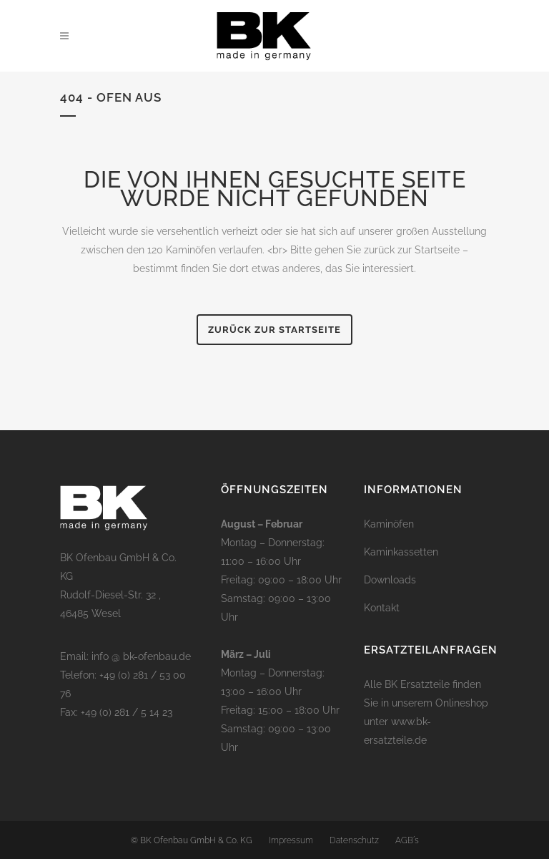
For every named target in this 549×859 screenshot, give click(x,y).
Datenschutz (354, 840)
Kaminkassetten (401, 552)
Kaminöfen (389, 524)
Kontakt (382, 607)
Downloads (390, 580)
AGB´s (407, 840)
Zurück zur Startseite (274, 329)
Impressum (291, 840)
